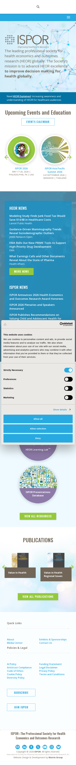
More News (21, 271)
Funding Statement (50, 664)
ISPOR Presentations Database (38, 493)
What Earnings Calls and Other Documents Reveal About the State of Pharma (37, 258)
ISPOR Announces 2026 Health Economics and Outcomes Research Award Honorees (36, 296)
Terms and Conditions (52, 674)
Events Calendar (38, 122)
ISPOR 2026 (21, 168)
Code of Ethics (15, 671)
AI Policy (11, 664)
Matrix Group (56, 757)
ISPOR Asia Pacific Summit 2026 (55, 170)
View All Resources (38, 516)
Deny (38, 438)
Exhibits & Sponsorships (53, 639)
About (10, 639)
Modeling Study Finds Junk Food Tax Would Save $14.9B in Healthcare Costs (37, 217)
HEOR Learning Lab (38, 449)
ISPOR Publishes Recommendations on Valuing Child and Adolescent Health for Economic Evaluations (35, 318)
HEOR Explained (22, 96)
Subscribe (21, 692)
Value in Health (17, 572)
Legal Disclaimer (48, 667)
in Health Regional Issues (53, 574)
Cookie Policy (14, 674)
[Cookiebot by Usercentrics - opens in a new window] (60, 324)
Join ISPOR (21, 707)
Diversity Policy (16, 677)
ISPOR (37, 751)
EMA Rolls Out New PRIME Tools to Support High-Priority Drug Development (37, 244)
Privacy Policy (47, 671)
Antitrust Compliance (19, 667)
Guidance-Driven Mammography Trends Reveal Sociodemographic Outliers (35, 231)
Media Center (15, 642)
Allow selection (38, 428)
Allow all (38, 419)
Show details (60, 409)
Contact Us (45, 642)
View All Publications (38, 596)
